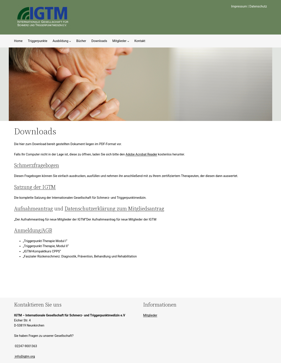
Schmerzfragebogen (36, 165)
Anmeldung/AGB (33, 230)
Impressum (239, 6)
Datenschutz (258, 6)
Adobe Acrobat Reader (141, 154)
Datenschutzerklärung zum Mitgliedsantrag (114, 208)
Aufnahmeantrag (33, 208)
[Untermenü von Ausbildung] (70, 41)
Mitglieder (150, 315)
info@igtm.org (24, 356)
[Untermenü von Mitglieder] (128, 41)
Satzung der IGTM (35, 187)
